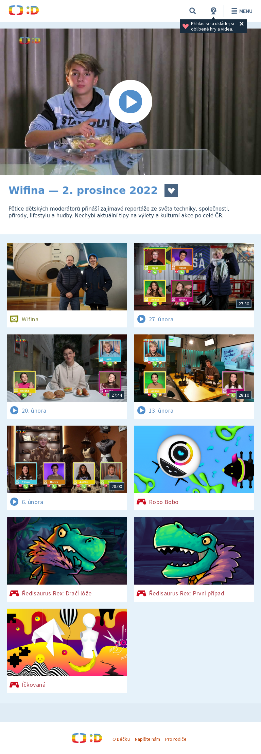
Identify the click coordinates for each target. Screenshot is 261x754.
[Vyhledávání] (192, 11)
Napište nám (147, 739)
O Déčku (120, 739)
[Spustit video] (130, 102)
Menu (241, 11)
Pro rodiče (176, 739)
